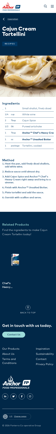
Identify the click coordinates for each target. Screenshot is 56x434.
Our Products (10, 349)
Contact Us (13, 334)
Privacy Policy (44, 364)
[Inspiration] (13, 19)
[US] (3, 19)
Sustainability (45, 354)
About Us (8, 354)
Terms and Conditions (9, 361)
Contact (41, 359)
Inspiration (43, 349)
